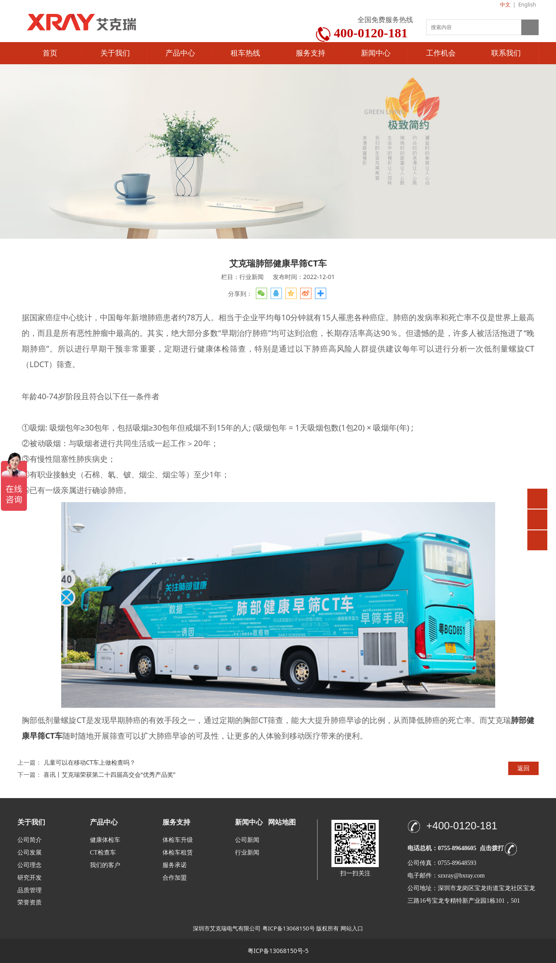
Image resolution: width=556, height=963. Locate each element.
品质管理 (29, 890)
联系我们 (506, 53)
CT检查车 (103, 852)
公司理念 (29, 865)
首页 (50, 53)
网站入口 (352, 928)
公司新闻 (247, 840)
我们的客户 (105, 865)
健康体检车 (105, 840)
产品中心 (180, 53)
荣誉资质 (29, 902)
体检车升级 (177, 840)
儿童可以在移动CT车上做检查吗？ (89, 762)
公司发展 (29, 852)
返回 (523, 768)
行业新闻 (247, 852)
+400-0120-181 (461, 826)
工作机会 (441, 53)
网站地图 (282, 822)
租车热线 (245, 53)
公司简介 (29, 840)
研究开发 (29, 877)
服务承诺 (174, 865)
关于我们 (115, 53)
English (527, 4)
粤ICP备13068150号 (288, 928)
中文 (505, 4)
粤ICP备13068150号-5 (278, 951)
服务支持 (310, 53)
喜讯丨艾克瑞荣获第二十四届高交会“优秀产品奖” (109, 774)
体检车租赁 (177, 852)
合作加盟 (174, 877)
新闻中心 (376, 53)
